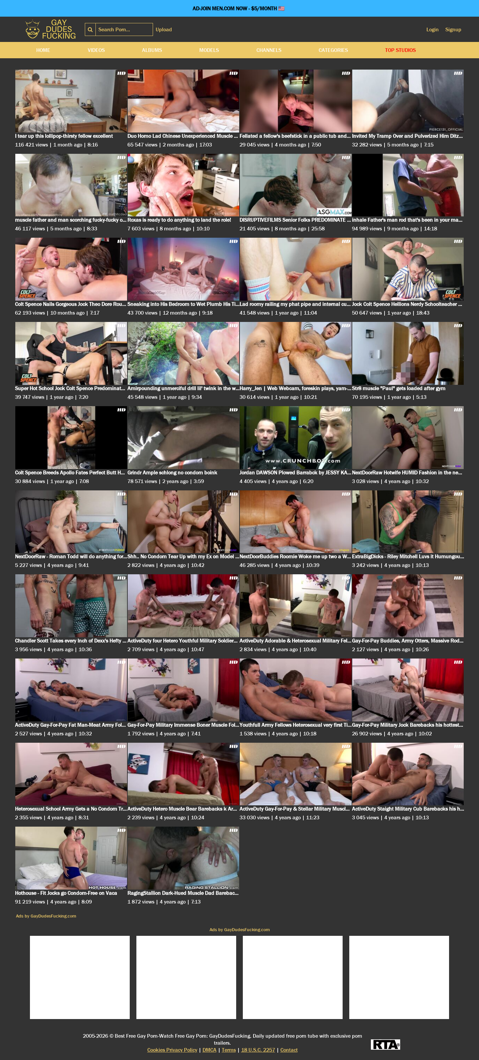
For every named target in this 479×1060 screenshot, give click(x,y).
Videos (96, 50)
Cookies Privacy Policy (172, 1049)
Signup (453, 29)
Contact (289, 1049)
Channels (268, 50)
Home (43, 50)
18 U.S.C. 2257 (258, 1049)
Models (209, 50)
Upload (164, 29)
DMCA (210, 1049)
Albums (152, 50)
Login (432, 29)
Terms (229, 1049)
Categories (333, 50)
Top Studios (400, 50)
